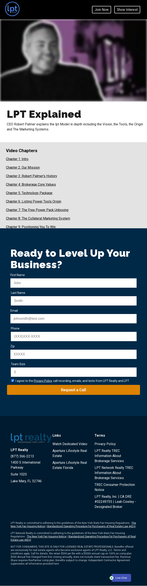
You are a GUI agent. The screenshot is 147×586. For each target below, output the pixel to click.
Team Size (18, 364)
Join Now (102, 10)
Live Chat (119, 578)
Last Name (18, 292)
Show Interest (127, 10)
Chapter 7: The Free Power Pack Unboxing (37, 210)
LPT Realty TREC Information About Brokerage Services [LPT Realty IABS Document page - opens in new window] (109, 456)
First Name (17, 275)
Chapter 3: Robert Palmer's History (31, 176)
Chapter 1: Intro (17, 159)
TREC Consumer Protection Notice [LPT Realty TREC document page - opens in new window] (115, 487)
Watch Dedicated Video (69, 444)
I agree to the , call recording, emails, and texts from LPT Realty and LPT (72, 381)
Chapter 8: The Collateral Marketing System (38, 218)
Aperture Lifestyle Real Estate (69, 453)
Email (14, 310)
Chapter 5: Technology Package (29, 193)
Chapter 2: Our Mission (23, 167)
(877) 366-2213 (22, 456)
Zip (12, 346)
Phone (15, 328)
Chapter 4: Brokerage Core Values (31, 184)
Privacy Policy (43, 381)
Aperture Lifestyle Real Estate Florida (69, 465)
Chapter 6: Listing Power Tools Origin (33, 201)
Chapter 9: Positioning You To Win (31, 227)
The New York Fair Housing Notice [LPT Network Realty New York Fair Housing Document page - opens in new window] (46, 536)
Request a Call (73, 390)
